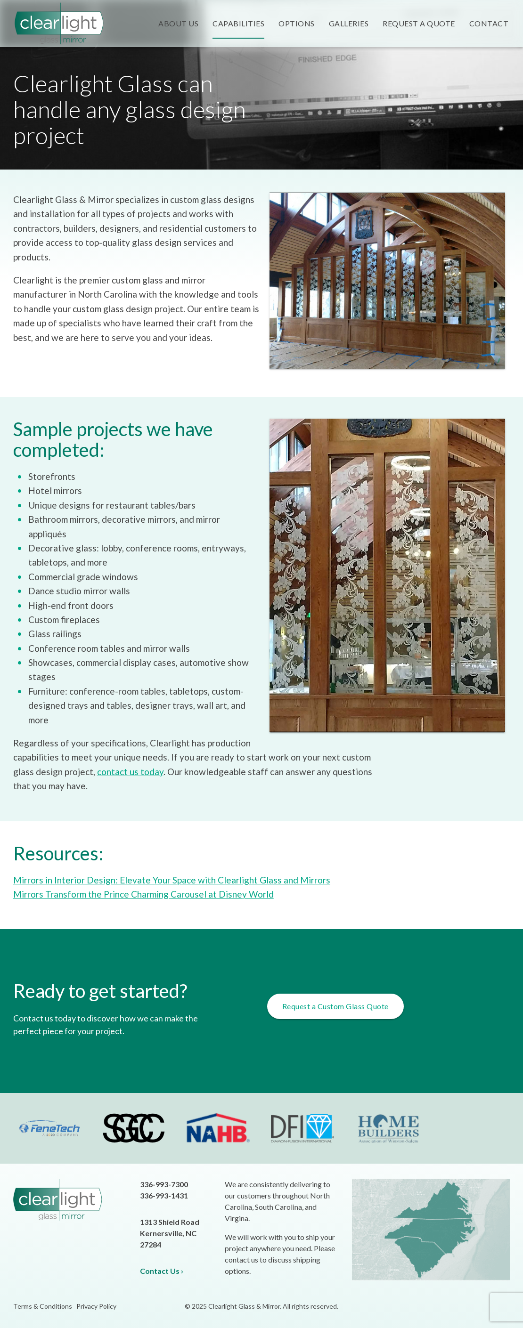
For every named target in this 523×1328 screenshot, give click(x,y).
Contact (489, 23)
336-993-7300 (164, 1184)
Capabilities (238, 23)
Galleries (349, 23)
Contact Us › (161, 1270)
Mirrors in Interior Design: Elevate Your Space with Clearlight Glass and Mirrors (171, 880)
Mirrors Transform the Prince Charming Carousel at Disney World (143, 894)
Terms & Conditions (42, 1306)
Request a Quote (419, 23)
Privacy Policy (96, 1306)
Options (296, 23)
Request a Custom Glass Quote (335, 1006)
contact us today (130, 771)
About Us (178, 23)
